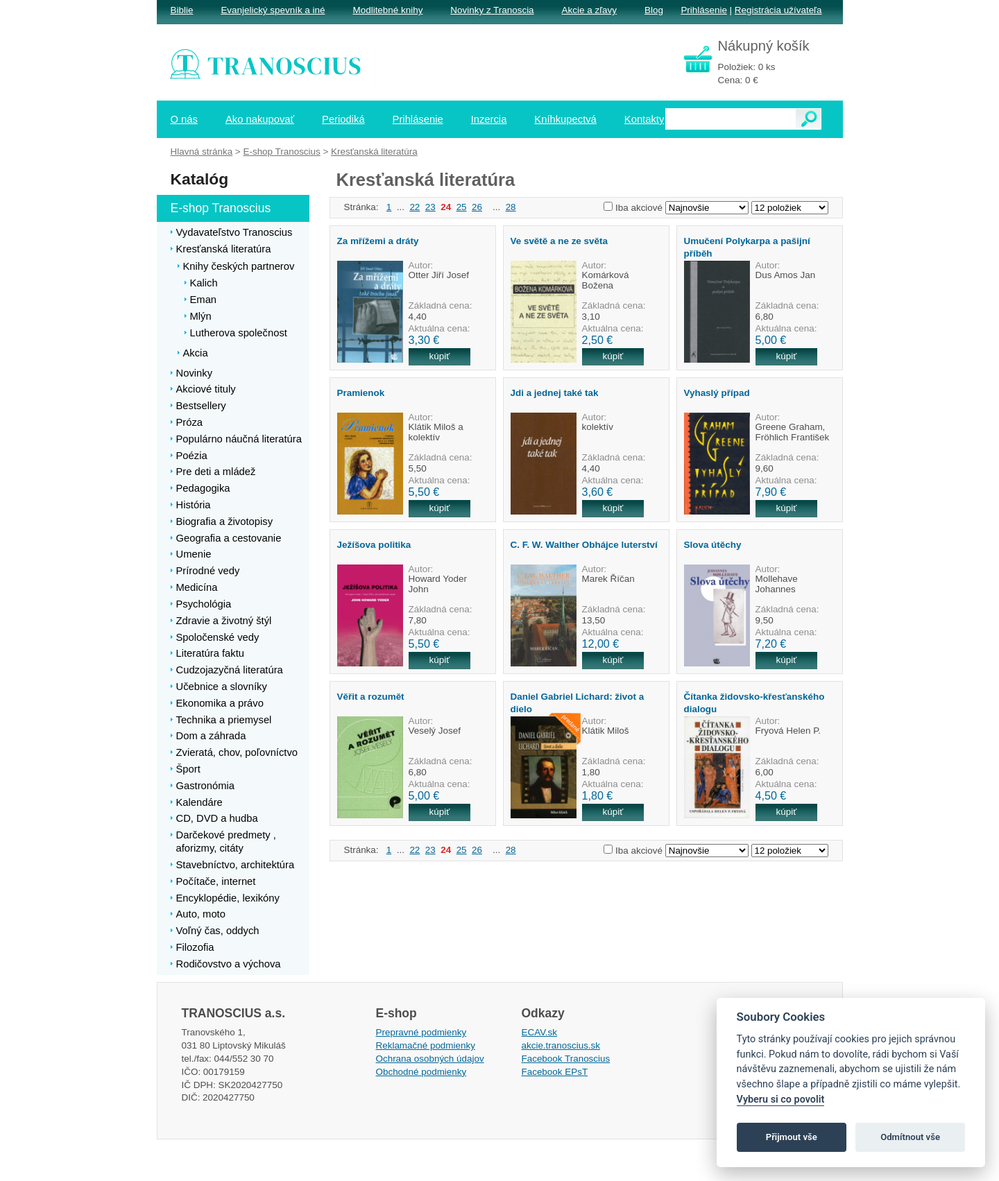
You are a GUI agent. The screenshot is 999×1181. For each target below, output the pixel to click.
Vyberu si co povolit (781, 1099)
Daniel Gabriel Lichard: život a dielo (577, 702)
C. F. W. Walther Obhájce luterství (584, 545)
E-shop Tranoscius (281, 151)
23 (430, 207)
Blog (653, 10)
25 (461, 207)
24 (446, 207)
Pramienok (361, 393)
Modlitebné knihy (388, 10)
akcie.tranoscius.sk (561, 1045)
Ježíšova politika (374, 545)
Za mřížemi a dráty (378, 241)
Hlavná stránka (202, 151)
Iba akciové (639, 207)
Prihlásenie (703, 10)
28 (511, 207)
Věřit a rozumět (370, 696)
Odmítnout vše (910, 1137)
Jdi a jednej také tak (555, 393)
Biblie (182, 10)
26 (477, 207)
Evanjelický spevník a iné (273, 10)
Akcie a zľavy (589, 10)
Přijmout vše (791, 1137)
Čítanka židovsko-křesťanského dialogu (754, 702)
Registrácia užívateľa (778, 10)
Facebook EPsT (555, 1072)
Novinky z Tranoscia (491, 10)
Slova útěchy (713, 545)
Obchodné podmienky (421, 1072)
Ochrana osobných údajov (430, 1058)
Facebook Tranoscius (566, 1058)
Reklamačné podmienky (425, 1045)
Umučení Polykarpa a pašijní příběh (747, 247)
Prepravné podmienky (421, 1032)
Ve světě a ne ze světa (559, 241)
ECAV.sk (540, 1032)
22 (414, 207)
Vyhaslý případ (717, 393)
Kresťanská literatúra (374, 151)
